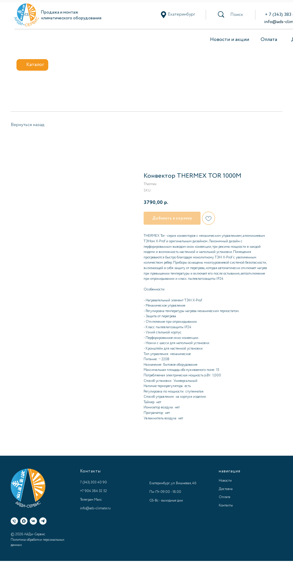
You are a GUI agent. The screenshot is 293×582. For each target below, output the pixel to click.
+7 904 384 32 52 (93, 491)
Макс (98, 499)
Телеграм (86, 499)
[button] (236, 15)
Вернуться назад (27, 124)
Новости (225, 480)
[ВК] (33, 521)
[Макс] (23, 521)
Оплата (269, 39)
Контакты (226, 505)
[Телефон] (14, 521)
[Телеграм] (43, 521)
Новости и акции (229, 39)
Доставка (226, 489)
